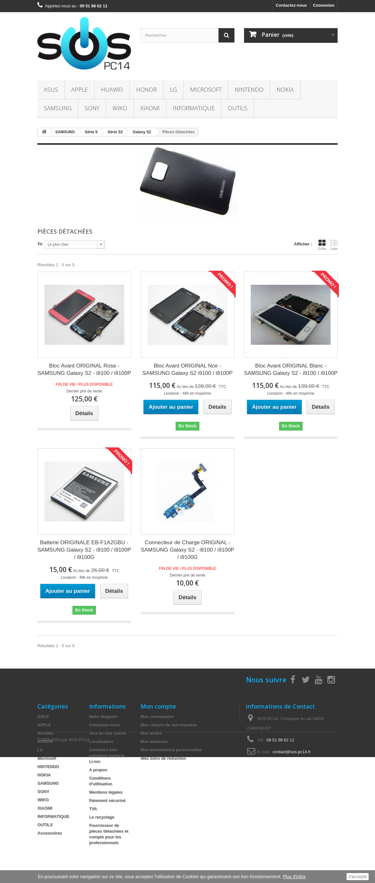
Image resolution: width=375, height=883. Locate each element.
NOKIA (285, 89)
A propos (98, 769)
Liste (334, 245)
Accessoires (49, 833)
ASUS (51, 89)
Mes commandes (157, 716)
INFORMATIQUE (194, 108)
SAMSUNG (58, 108)
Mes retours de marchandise (169, 725)
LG (173, 89)
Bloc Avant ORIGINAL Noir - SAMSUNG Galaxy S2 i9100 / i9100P (187, 369)
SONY (92, 108)
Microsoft (206, 89)
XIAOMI (150, 108)
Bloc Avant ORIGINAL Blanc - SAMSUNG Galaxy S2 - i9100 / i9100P (291, 369)
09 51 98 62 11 (281, 740)
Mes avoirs (151, 733)
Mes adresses (154, 741)
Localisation (101, 741)
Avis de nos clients (107, 733)
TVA (93, 808)
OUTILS (237, 108)
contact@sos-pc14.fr (291, 751)
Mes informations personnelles (171, 749)
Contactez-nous (291, 5)
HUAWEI (112, 89)
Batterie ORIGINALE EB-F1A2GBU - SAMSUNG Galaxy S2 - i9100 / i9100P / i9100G (84, 549)
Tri (39, 244)
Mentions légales (106, 792)
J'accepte (357, 876)
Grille (322, 245)
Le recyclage (101, 817)
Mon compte (158, 706)
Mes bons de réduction (163, 758)
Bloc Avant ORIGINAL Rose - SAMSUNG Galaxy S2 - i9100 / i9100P (84, 369)
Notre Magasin (103, 716)
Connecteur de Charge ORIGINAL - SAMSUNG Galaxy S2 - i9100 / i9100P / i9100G (187, 549)
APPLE (79, 89)
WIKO (119, 108)
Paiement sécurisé (107, 800)
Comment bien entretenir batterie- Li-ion (107, 755)
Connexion (323, 5)
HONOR (146, 89)
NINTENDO (249, 89)
